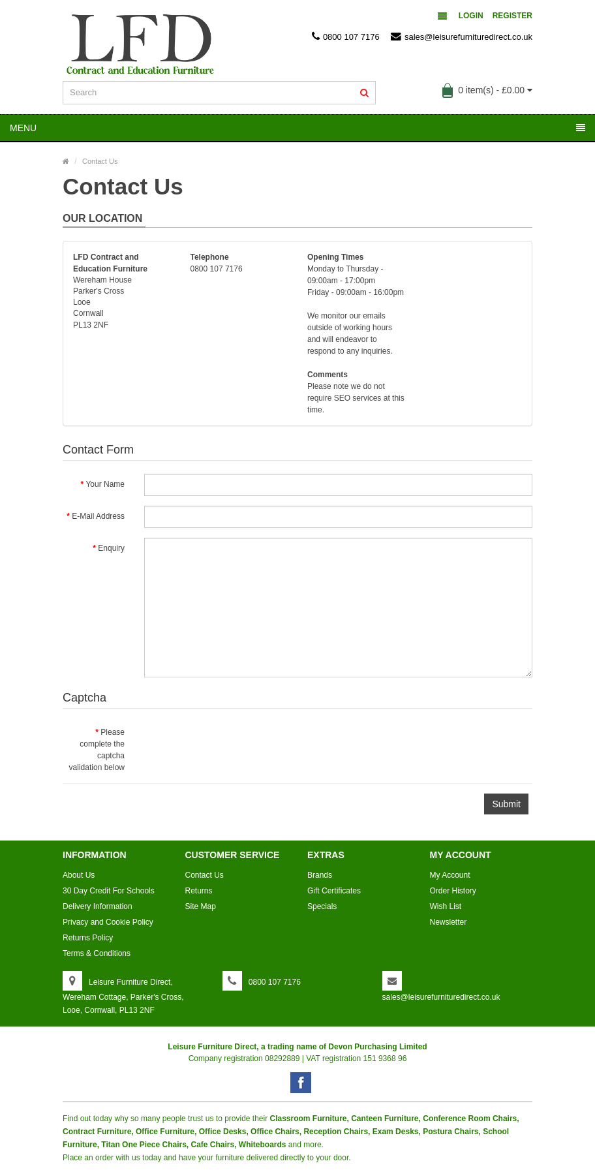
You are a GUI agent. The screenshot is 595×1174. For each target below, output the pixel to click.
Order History (453, 890)
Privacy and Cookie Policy (108, 922)
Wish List (446, 906)
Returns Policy (88, 937)
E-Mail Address (98, 516)
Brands (319, 875)
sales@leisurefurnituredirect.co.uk (461, 36)
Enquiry (111, 548)
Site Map (200, 906)
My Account (450, 875)
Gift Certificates (334, 890)
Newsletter (448, 922)
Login (471, 15)
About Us (79, 875)
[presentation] (243, 747)
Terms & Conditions (96, 953)
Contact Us (99, 161)
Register (512, 15)
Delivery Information (97, 906)
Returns (199, 890)
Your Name (105, 484)
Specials (322, 906)
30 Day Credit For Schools (109, 890)
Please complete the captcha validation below (97, 750)
